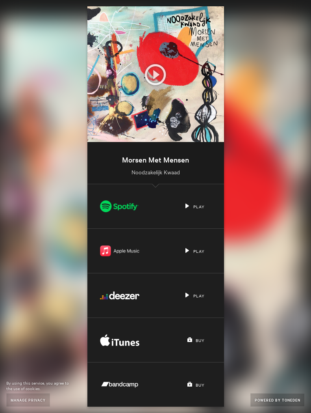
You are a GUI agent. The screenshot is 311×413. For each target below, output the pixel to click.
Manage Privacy (28, 400)
